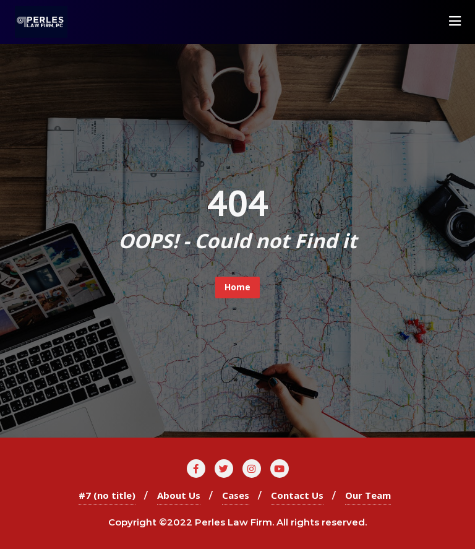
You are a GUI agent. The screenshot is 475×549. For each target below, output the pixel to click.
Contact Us (297, 495)
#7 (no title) (107, 495)
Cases (235, 495)
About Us (178, 495)
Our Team (368, 495)
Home (237, 287)
